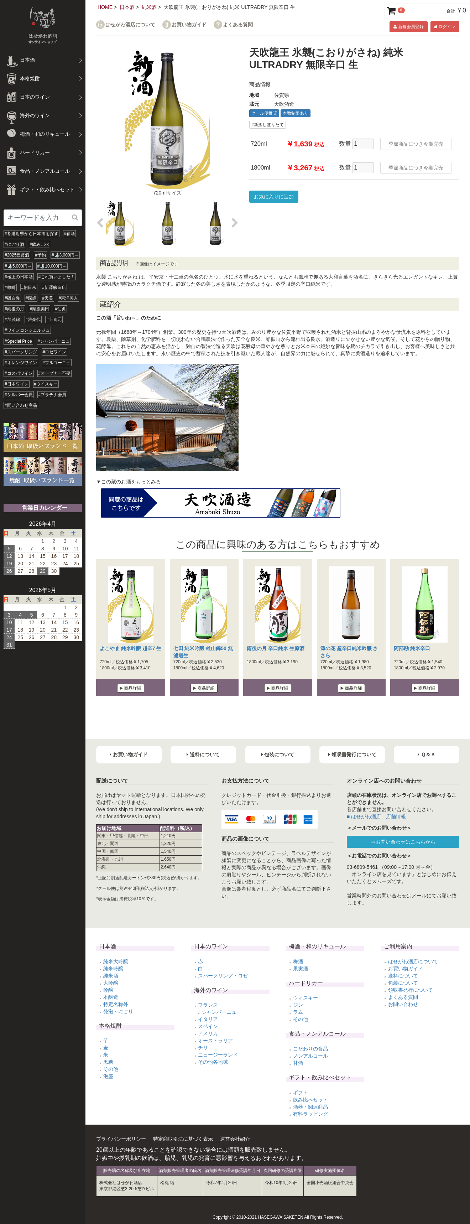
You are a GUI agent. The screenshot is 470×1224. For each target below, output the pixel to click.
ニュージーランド (218, 1055)
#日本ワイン (16, 384)
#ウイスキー (46, 384)
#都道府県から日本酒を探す (31, 233)
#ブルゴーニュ (57, 362)
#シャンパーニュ (54, 341)
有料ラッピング (310, 1114)
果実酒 (300, 968)
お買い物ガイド (189, 24)
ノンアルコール (310, 1056)
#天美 (47, 298)
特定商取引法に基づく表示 (183, 1139)
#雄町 (10, 287)
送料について (403, 976)
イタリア (208, 1019)
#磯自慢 (12, 298)
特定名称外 (115, 1004)
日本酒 (127, 7)
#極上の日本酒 (19, 276)
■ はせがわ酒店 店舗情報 (376, 816)
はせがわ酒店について (130, 24)
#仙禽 (60, 308)
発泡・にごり (118, 1011)
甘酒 (298, 1063)
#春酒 (69, 233)
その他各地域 (213, 1062)
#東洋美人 (68, 298)
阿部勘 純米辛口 (412, 648)
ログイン (444, 26)
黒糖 (108, 1062)
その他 (110, 1069)
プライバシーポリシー (121, 1139)
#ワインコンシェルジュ (27, 330)
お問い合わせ (403, 1004)
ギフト (300, 1092)
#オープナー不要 (54, 373)
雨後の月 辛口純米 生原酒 (275, 648)
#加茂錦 (12, 319)
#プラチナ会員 (52, 394)
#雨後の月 (14, 308)
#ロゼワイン (55, 351)
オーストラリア (215, 1040)
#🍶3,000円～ (65, 255)
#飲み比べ (39, 244)
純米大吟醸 (115, 961)
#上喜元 (54, 319)
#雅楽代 (33, 319)
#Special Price (18, 341)
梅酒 (298, 961)
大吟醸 (110, 983)
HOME (105, 7)
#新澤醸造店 (54, 287)
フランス (208, 1005)
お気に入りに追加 (274, 196)
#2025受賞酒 (17, 255)
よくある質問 (238, 24)
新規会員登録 (408, 26)
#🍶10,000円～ (52, 266)
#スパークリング (21, 351)
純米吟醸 (113, 968)
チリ (203, 1048)
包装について (403, 983)
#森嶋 (31, 298)
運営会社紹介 (235, 1139)
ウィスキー (305, 998)
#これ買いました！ (56, 276)
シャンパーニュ (219, 1012)
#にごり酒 (14, 244)
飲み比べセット (310, 1100)
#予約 (40, 255)
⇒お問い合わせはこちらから (403, 842)
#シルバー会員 (19, 394)
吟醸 (108, 990)
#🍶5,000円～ (18, 266)
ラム (298, 1012)
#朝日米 (29, 287)
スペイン (208, 1026)
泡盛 (108, 1076)
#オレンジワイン (21, 362)
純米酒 (149, 7)
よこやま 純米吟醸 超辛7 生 (130, 648)
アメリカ (208, 1033)
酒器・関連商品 (310, 1107)
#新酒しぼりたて (267, 124)
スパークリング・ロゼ (223, 976)
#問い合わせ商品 (21, 405)
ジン (298, 1005)
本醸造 (110, 997)
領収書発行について (410, 990)
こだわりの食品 (310, 1049)
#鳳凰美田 (39, 308)
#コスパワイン (19, 373)
